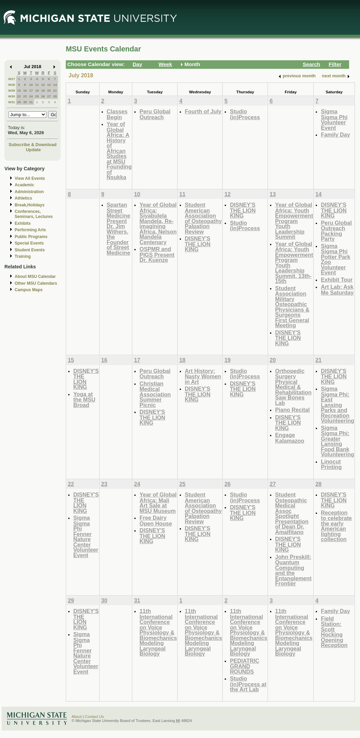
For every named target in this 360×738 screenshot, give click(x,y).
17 (31, 90)
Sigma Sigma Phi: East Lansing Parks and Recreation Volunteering (337, 405)
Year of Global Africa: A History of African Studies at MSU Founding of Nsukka (119, 150)
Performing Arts (30, 229)
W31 (11, 102)
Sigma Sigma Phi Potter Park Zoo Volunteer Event (335, 259)
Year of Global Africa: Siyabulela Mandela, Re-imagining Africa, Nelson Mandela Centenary (158, 223)
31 (31, 102)
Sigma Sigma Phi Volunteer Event (334, 119)
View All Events (30, 178)
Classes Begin (117, 114)
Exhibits (23, 223)
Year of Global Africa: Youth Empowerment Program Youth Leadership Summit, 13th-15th (294, 262)
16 (25, 90)
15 (19, 90)
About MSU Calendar (35, 276)
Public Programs (31, 236)
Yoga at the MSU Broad (84, 399)
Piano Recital (292, 410)
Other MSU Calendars (36, 283)
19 (43, 90)
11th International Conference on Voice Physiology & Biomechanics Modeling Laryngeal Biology (158, 632)
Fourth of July (203, 111)
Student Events (30, 250)
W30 (11, 96)
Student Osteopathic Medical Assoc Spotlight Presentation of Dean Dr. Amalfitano (292, 513)
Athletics (23, 198)
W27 (11, 79)
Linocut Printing (331, 464)
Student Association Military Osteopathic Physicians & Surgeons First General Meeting (292, 307)
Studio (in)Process (245, 114)
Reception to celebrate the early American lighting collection (336, 526)
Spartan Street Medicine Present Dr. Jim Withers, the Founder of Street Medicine (118, 229)
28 (55, 96)
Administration (29, 191)
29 (19, 102)
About (77, 717)
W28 (11, 85)
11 (37, 85)
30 (25, 102)
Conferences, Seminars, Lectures (34, 214)
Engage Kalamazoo (289, 438)
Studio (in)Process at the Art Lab (248, 683)
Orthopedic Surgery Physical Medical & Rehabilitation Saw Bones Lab (293, 387)
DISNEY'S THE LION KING (197, 243)
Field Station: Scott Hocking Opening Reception (334, 631)
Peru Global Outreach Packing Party (336, 231)
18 (37, 90)
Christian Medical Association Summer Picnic (155, 394)
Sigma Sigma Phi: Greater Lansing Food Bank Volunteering (337, 441)
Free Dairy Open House (155, 521)
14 (55, 85)
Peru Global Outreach (154, 114)
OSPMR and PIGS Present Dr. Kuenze (156, 254)
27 (49, 96)
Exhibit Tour (336, 280)
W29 (11, 90)
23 (25, 96)
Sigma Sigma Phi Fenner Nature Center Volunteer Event (85, 536)
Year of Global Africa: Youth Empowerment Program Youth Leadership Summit (294, 221)
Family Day (335, 134)
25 (37, 96)
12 (43, 85)
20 (49, 90)
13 (49, 85)
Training (23, 256)
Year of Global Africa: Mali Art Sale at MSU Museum (158, 502)
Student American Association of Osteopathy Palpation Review (203, 218)
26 (43, 96)
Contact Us (94, 717)
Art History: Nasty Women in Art (203, 376)
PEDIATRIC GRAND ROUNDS (244, 666)
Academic (24, 185)
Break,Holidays (30, 205)
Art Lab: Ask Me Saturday (337, 290)
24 (31, 96)
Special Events (29, 243)
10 (31, 85)
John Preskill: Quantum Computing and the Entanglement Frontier (293, 570)
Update (33, 149)
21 (55, 90)
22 (19, 96)
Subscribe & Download (33, 144)
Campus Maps (29, 289)
